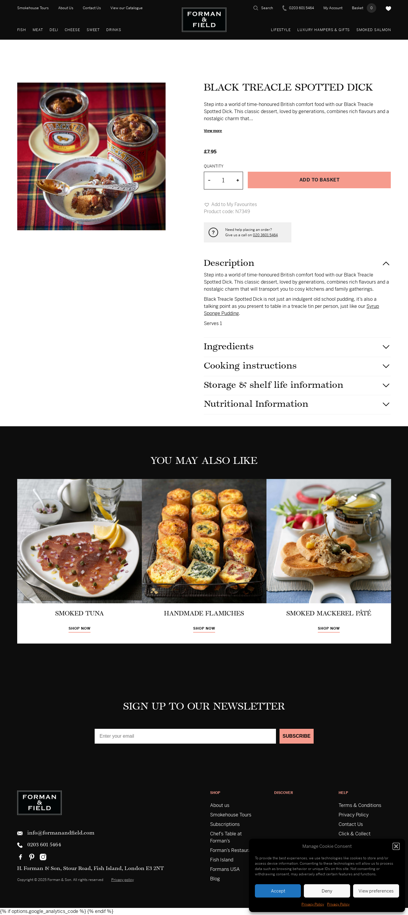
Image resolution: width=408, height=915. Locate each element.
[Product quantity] (223, 180)
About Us (65, 8)
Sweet (93, 30)
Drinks (113, 30)
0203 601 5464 (298, 8)
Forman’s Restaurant (232, 850)
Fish (21, 30)
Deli (54, 30)
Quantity (213, 166)
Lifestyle (281, 30)
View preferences (376, 891)
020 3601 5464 (265, 235)
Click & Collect (355, 834)
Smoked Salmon (373, 30)
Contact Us (92, 8)
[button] (396, 846)
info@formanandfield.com (55, 833)
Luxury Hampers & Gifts (323, 30)
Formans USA (225, 869)
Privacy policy (122, 879)
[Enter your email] (185, 736)
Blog (215, 879)
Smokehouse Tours (33, 8)
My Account (332, 8)
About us (219, 805)
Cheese (72, 30)
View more (213, 130)
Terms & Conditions (360, 805)
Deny (327, 891)
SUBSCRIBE (296, 736)
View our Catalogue (126, 8)
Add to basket (319, 180)
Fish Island (221, 860)
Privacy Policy (312, 904)
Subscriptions (225, 824)
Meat (38, 30)
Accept (278, 891)
